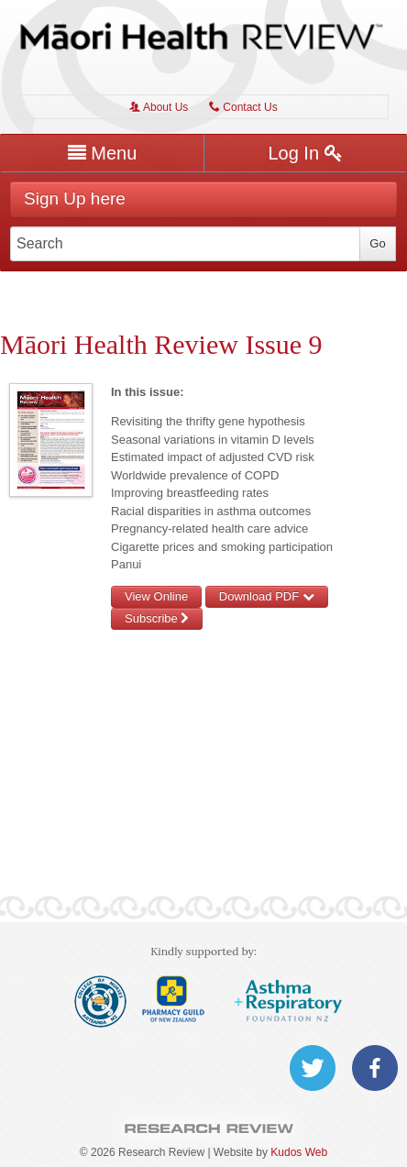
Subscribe (157, 618)
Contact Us (243, 107)
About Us (158, 107)
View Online (156, 596)
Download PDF (266, 596)
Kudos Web (298, 1152)
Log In (305, 153)
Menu (103, 153)
